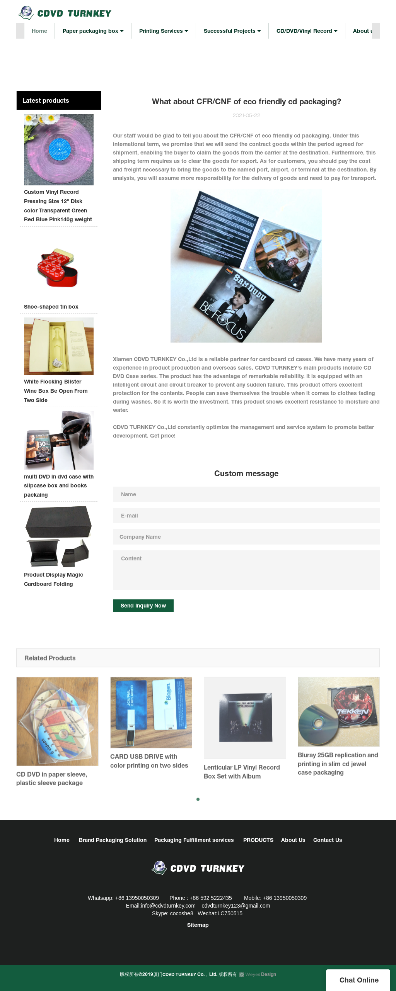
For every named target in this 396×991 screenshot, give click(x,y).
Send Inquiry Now (143, 605)
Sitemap (198, 924)
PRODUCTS (258, 840)
